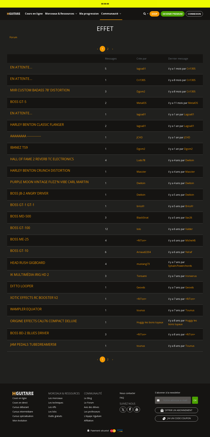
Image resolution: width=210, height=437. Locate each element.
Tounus (189, 310)
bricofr (140, 206)
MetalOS (141, 103)
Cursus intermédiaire (22, 411)
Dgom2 (141, 91)
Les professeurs (92, 411)
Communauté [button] (111, 13)
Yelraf (188, 252)
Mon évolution (19, 420)
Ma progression (89, 13)
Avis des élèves (91, 407)
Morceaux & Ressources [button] (61, 13)
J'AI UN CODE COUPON (176, 418)
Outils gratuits (55, 416)
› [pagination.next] (112, 49)
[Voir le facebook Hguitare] (130, 409)
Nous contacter (127, 393)
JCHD (140, 137)
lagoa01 (141, 68)
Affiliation (88, 420)
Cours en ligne (34, 13)
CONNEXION (194, 13)
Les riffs (52, 407)
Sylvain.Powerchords (180, 265)
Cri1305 (191, 68)
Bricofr (189, 206)
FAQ (122, 397)
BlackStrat (142, 217)
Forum (13, 37)
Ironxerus (191, 276)
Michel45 (190, 240)
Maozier (141, 171)
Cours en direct (20, 402)
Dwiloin (189, 160)
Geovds (141, 287)
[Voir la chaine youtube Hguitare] (136, 409)
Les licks (52, 411)
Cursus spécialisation (22, 416)
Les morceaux (55, 398)
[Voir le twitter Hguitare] (123, 409)
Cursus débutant (20, 407)
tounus (141, 310)
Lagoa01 (189, 114)
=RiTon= (141, 240)
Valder (189, 229)
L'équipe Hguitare (92, 416)
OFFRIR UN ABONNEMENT (176, 410)
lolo (139, 229)
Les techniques (55, 402)
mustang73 (143, 264)
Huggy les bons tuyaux (150, 322)
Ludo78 (141, 160)
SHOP (154, 13)
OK (195, 400)
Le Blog (88, 398)
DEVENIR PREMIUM (173, 13)
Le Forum (89, 402)
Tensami (142, 276)
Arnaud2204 (144, 252)
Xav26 (188, 217)
